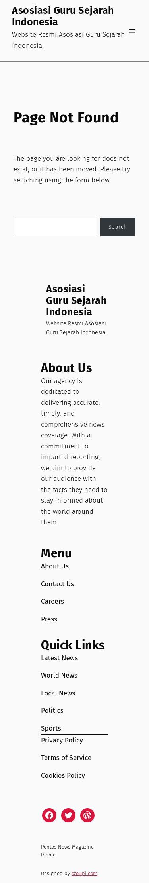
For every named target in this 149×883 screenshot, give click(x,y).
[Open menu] (132, 31)
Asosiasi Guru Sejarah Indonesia (63, 16)
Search (117, 227)
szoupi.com (84, 873)
